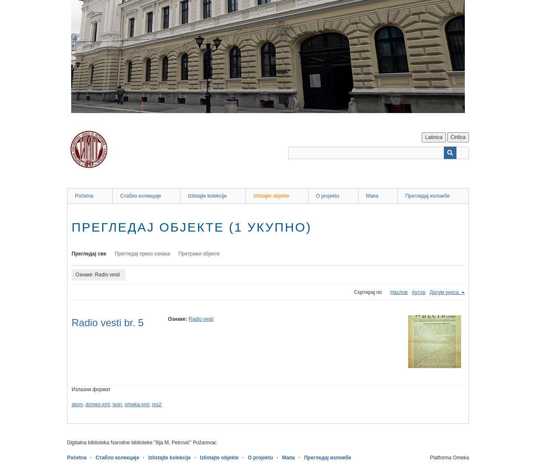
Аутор (418, 292)
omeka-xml (137, 404)
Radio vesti (200, 319)
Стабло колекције (140, 196)
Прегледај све (89, 254)
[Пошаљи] (450, 153)
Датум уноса (445, 292)
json (117, 404)
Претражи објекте (199, 254)
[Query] (378, 153)
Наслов (399, 292)
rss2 (157, 404)
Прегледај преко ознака (142, 254)
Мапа (372, 196)
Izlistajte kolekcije (207, 196)
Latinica (433, 137)
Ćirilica (458, 137)
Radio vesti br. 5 (108, 322)
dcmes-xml (97, 404)
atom (77, 404)
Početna (84, 196)
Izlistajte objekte (271, 196)
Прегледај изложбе (427, 196)
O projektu (327, 196)
